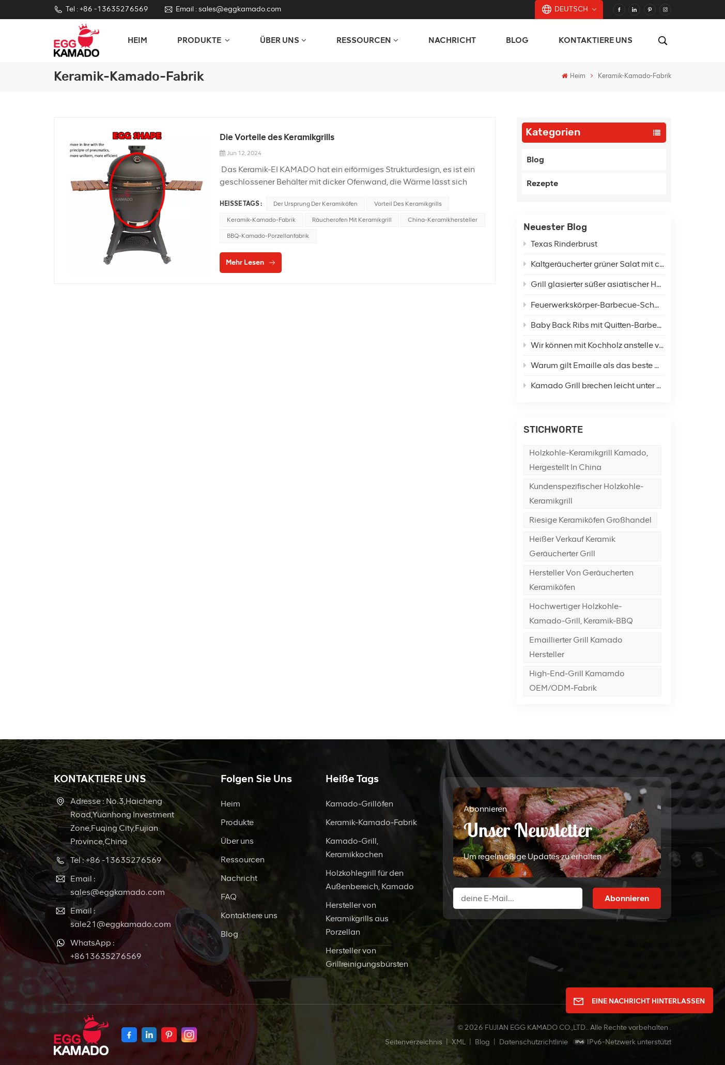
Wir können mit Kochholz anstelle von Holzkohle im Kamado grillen (594, 345)
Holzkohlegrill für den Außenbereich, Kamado (370, 879)
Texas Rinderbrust (560, 244)
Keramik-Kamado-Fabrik (261, 219)
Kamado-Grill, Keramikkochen (354, 847)
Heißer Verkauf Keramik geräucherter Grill (572, 546)
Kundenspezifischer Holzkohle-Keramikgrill (586, 493)
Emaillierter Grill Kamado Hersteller (576, 647)
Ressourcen (363, 40)
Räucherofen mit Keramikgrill (352, 219)
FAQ (229, 897)
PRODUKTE (200, 40)
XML (459, 1042)
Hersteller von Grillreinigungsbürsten (367, 957)
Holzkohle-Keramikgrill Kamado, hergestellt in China (588, 460)
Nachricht (452, 40)
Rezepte (542, 183)
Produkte (237, 822)
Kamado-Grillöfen (359, 804)
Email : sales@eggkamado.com (222, 9)
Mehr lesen (245, 262)
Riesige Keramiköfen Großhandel (590, 520)
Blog (517, 40)
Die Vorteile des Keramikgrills (277, 137)
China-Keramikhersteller (442, 219)
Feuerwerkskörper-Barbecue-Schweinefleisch (594, 305)
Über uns (279, 40)
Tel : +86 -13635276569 (101, 9)
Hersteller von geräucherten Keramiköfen (581, 580)
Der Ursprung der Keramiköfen (315, 203)
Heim (137, 40)
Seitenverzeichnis (414, 1042)
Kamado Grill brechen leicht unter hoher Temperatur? (594, 385)
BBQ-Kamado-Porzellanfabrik (268, 235)
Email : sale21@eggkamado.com (120, 917)
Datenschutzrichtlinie (533, 1042)
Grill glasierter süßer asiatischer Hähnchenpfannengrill (594, 284)
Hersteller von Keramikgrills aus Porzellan (357, 918)
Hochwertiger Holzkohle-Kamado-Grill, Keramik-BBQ (581, 613)
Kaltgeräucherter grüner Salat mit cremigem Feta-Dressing (594, 264)
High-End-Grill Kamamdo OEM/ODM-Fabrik (577, 680)
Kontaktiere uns (596, 40)
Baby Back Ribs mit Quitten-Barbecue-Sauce (594, 325)
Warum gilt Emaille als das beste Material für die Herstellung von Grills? (594, 365)
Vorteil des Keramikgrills (408, 203)
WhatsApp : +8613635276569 (106, 949)
